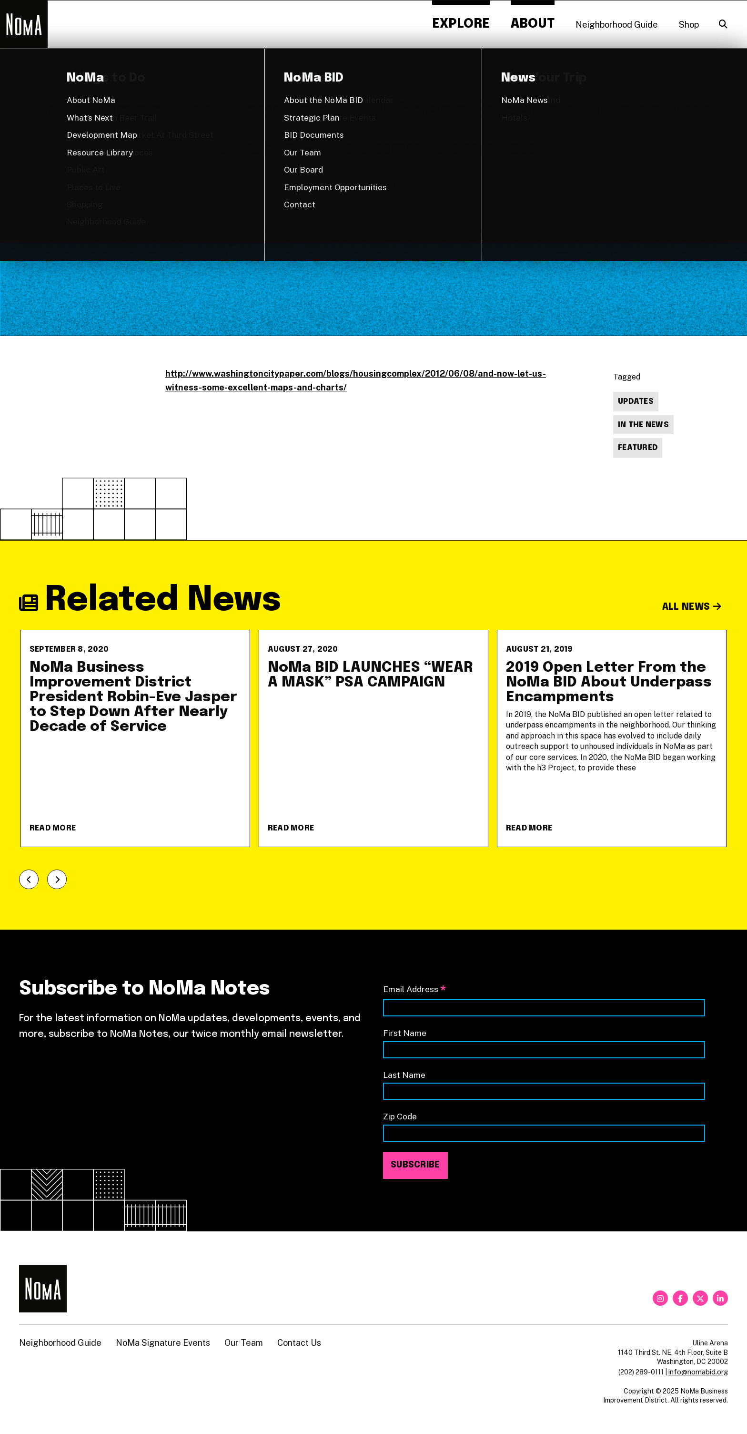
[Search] (723, 24)
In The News (643, 425)
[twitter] (700, 1298)
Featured (637, 448)
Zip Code (400, 1116)
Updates (636, 402)
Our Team (243, 1343)
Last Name (404, 1075)
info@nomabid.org (698, 1372)
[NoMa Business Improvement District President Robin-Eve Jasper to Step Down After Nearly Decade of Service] (135, 738)
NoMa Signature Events (163, 1343)
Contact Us (299, 1343)
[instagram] (660, 1298)
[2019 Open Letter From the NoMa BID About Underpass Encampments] (612, 738)
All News (692, 607)
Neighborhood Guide (616, 25)
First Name (404, 1033)
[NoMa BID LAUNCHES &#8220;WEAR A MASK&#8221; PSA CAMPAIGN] (373, 738)
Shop (689, 25)
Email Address (414, 990)
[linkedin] (720, 1298)
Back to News (697, 74)
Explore (461, 24)
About (533, 24)
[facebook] (680, 1298)
